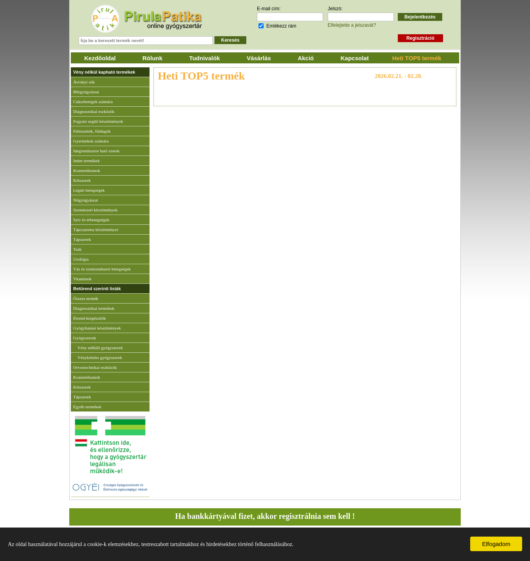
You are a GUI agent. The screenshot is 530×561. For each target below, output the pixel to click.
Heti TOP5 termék (416, 58)
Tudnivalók (204, 58)
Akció (306, 58)
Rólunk (152, 58)
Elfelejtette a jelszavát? (352, 25)
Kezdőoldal (100, 58)
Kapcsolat (355, 58)
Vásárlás (259, 58)
